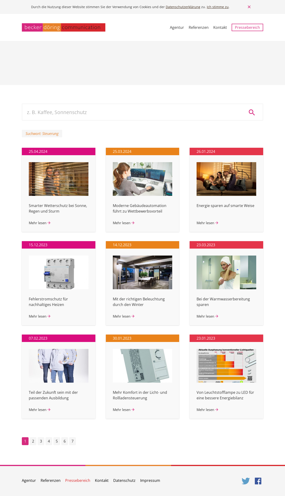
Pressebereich (247, 27)
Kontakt (220, 27)
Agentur (177, 27)
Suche (253, 112)
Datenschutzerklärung (183, 7)
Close (249, 7)
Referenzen (199, 27)
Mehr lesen (37, 222)
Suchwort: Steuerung (42, 133)
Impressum (150, 480)
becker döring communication (63, 27)
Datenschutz (124, 480)
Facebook (259, 481)
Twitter (246, 481)
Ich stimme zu (218, 7)
